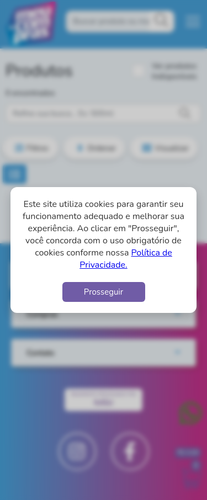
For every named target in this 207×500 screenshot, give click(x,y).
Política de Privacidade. (125, 259)
